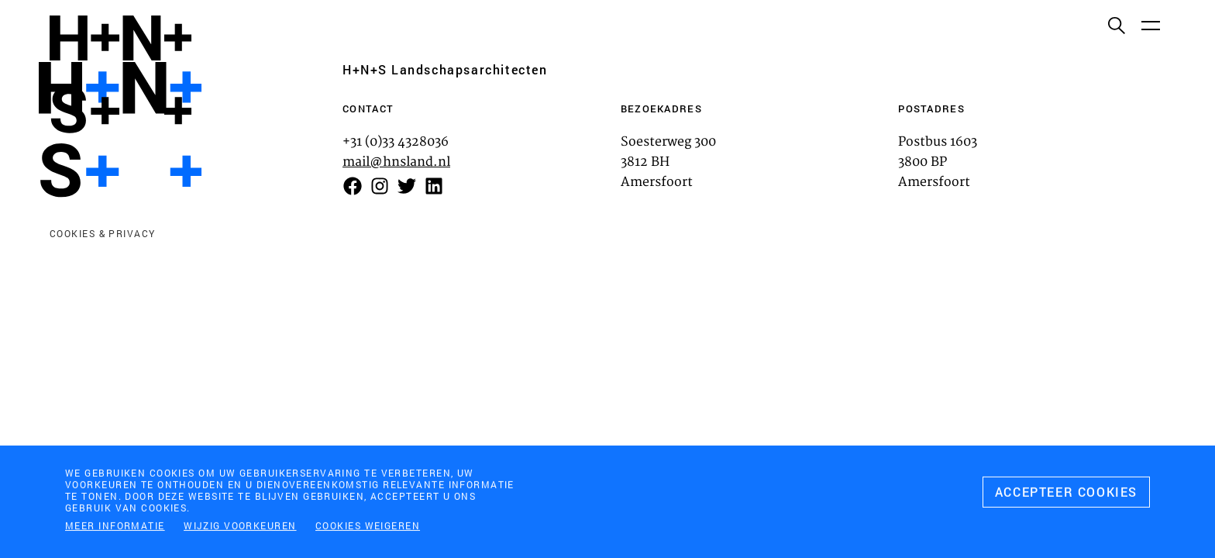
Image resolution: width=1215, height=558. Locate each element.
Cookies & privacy (102, 233)
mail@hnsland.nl (396, 162)
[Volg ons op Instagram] (380, 186)
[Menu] (1149, 24)
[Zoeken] (1115, 24)
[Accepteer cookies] (1066, 495)
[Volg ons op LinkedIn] (434, 186)
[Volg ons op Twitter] (407, 186)
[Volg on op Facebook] (352, 186)
